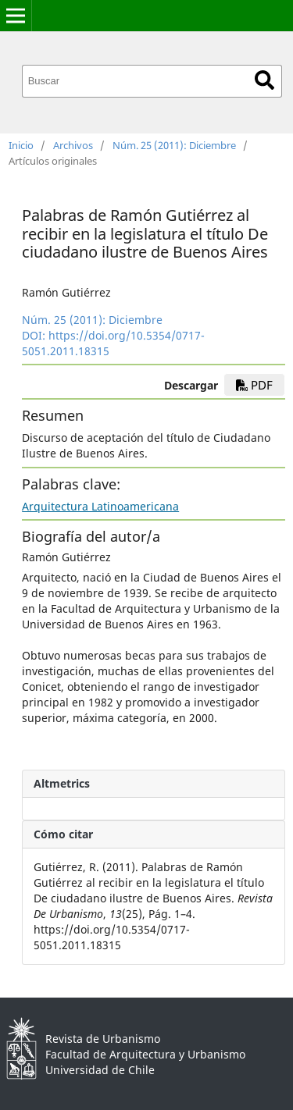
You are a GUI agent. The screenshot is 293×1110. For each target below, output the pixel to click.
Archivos (73, 145)
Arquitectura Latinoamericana (100, 506)
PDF (254, 385)
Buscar (264, 80)
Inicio (21, 145)
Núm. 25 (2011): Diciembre (174, 145)
